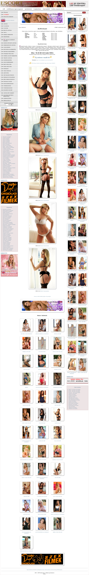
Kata (42, 405)
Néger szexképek (6, 212)
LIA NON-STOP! (42, 351)
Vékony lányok (7, 57)
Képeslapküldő (46, 9)
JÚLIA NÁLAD (42, 423)
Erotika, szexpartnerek (57, 9)
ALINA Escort (57, 423)
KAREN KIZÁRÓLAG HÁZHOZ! (26, 441)
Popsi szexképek (6, 221)
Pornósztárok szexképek (7, 222)
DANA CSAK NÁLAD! (57, 351)
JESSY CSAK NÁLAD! (26, 477)
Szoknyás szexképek (7, 235)
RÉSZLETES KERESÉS (8, 16)
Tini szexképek (6, 241)
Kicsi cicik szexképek (7, 168)
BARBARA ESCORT (57, 387)
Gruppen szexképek (7, 160)
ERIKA (26, 387)
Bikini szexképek (6, 142)
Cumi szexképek (6, 150)
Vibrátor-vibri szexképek (8, 249)
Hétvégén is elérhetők (9, 49)
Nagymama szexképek (7, 211)
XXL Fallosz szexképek (7, 250)
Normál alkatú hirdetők (10, 55)
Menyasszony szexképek (8, 176)
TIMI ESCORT (26, 496)
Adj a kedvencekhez (46, 569)
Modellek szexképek (7, 209)
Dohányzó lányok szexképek (8, 151)
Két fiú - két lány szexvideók (74, 391)
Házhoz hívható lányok (9, 43)
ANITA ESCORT (26, 514)
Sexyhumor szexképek (7, 227)
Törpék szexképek (6, 243)
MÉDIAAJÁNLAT (7, 100)
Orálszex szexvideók (73, 402)
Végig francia (7, 70)
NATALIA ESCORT (42, 369)
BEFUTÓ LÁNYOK (7, 30)
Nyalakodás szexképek (7, 215)
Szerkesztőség (53, 569)
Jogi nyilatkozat (30, 569)
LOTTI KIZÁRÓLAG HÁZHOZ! (42, 532)
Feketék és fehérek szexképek (8, 155)
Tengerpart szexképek (7, 238)
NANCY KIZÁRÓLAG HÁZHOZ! (72, 373)
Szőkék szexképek (6, 234)
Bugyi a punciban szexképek (8, 147)
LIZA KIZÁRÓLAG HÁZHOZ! (42, 387)
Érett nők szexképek (7, 153)
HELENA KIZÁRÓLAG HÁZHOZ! (72, 253)
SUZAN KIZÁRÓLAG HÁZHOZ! (26, 533)
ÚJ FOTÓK (5, 28)
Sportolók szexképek (7, 230)
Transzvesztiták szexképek (8, 245)
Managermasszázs (8, 83)
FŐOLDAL (5, 12)
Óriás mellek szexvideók (73, 403)
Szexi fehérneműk (8, 62)
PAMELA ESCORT (26, 351)
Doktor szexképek (6, 152)
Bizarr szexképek (6, 144)
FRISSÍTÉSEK (6, 36)
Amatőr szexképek (6, 137)
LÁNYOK (5, 23)
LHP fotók (6, 72)
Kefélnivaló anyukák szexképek (9, 167)
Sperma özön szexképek (7, 229)
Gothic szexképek (6, 159)
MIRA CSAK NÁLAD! (57, 532)
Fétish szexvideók (72, 394)
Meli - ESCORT (82, 321)
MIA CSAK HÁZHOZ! (72, 31)
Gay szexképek (6, 158)
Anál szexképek (6, 138)
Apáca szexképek (6, 139)
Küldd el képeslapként (44, 109)
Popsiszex (5, 68)
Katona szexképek (6, 166)
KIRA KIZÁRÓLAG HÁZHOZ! (26, 551)
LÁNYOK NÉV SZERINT (8, 93)
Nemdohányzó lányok (9, 45)
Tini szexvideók (72, 406)
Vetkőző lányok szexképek (8, 247)
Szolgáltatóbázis (37, 9)
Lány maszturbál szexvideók (74, 400)
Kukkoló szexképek (7, 169)
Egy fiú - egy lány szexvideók (74, 389)
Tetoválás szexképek (7, 240)
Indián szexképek (6, 164)
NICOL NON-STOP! (42, 514)
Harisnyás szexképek (7, 162)
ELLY (72, 304)
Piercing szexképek (6, 218)
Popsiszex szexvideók (73, 404)
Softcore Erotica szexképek (8, 228)
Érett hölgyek (7, 64)
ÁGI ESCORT (57, 477)
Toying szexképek (6, 244)
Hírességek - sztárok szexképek (9, 163)
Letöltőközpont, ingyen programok (15, 9)
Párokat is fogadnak (9, 77)
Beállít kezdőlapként (38, 569)
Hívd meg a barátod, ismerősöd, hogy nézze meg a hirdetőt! (42, 63)
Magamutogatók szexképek (8, 174)
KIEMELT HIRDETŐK (8, 34)
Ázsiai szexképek (6, 140)
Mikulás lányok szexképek (8, 177)
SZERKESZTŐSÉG (7, 98)
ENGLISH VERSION (10, 20)
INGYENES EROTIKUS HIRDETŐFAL (8, 96)
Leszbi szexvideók (72, 401)
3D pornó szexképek (7, 136)
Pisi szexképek (6, 219)
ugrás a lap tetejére (47, 296)
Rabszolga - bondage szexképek (9, 224)
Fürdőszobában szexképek (8, 157)
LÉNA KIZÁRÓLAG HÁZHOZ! (42, 333)
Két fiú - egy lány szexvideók (74, 390)
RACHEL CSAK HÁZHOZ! (26, 333)
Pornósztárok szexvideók (73, 405)
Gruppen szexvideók (73, 395)
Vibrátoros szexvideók (73, 408)
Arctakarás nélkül (8, 75)
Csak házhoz (6, 47)
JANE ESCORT (26, 369)
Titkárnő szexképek (6, 242)
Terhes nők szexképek (7, 239)
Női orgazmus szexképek (8, 213)
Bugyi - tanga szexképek (7, 146)
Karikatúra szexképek (7, 165)
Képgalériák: (9, 134)
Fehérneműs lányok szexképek (9, 154)
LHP (4, 9)
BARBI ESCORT (57, 369)
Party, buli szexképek (7, 216)
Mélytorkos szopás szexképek (8, 175)
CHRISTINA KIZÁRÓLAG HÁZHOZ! (42, 478)
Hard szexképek (6, 161)
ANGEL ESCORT (57, 333)
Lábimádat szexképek (7, 170)
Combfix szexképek (7, 148)
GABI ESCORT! (82, 238)
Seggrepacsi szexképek (7, 226)
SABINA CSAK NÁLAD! (57, 459)
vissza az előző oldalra (38, 296)
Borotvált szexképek (7, 145)
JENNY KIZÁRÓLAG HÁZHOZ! (57, 514)
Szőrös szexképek (6, 236)
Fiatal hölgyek (7, 66)
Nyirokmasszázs (7, 87)
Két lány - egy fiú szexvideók (74, 392)
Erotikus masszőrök (8, 51)
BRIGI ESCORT (82, 270)
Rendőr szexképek (6, 225)
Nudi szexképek (6, 214)
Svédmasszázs (7, 85)
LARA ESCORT (42, 440)
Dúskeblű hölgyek (8, 53)
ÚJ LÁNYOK (6, 26)
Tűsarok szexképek (6, 246)
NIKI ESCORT (58, 405)
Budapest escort (7, 90)
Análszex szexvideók (73, 393)
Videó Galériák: (77, 387)
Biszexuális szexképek (7, 143)
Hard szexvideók (72, 396)
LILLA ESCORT (57, 440)
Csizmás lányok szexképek (8, 149)
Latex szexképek (6, 172)
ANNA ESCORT (82, 48)
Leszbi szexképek (6, 173)
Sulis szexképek (6, 231)
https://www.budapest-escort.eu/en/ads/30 (44, 60)
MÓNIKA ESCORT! (42, 459)
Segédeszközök (7, 60)
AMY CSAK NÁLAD (26, 423)
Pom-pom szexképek (7, 220)
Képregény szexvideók (73, 397)
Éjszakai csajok (7, 81)
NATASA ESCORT (26, 405)
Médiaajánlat (59, 569)
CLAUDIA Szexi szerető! (42, 496)
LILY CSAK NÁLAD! (57, 496)
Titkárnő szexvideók (73, 407)
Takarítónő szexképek (7, 237)
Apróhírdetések (28, 9)
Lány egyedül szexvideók (74, 398)
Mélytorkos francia (8, 79)
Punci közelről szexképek (8, 223)
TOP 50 (4, 32)
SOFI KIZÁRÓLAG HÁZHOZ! (26, 459)
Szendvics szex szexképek (8, 233)
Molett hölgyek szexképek (8, 210)
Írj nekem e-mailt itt (42, 57)
